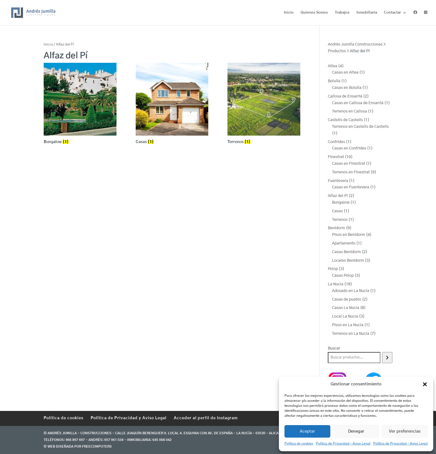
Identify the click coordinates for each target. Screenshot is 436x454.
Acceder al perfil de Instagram (206, 418)
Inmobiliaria (366, 12)
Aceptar (307, 431)
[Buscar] (387, 357)
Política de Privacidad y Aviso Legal (129, 418)
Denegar (356, 431)
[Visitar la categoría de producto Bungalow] (80, 104)
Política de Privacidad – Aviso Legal (343, 443)
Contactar (392, 12)
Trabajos (342, 12)
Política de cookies (298, 443)
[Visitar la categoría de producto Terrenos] (263, 104)
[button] (425, 384)
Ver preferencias (405, 431)
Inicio (289, 12)
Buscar (334, 348)
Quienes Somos (314, 12)
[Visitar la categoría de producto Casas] (172, 104)
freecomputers (97, 446)
